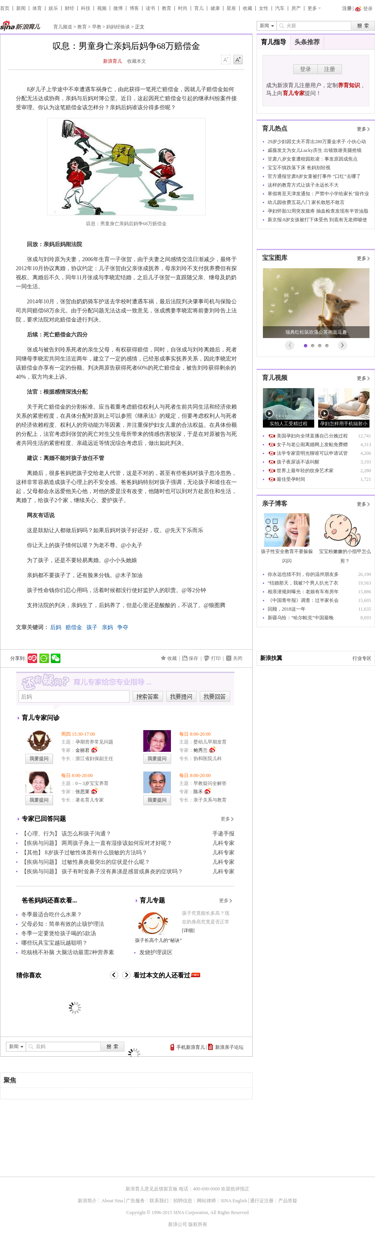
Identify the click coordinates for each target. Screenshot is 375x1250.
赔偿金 (74, 627)
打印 (216, 658)
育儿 (199, 8)
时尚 (183, 8)
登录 (305, 69)
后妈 (55, 627)
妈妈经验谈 (118, 27)
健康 (215, 8)
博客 (134, 8)
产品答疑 (287, 1200)
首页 (4, 8)
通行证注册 (262, 1200)
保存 (193, 658)
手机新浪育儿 (190, 1047)
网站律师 (206, 1200)
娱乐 (53, 8)
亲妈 (107, 627)
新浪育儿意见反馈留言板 (152, 1189)
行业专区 (361, 658)
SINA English (234, 1200)
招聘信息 (182, 1200)
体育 (37, 8)
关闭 (237, 658)
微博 (118, 8)
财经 (69, 8)
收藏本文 (136, 61)
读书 (150, 8)
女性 (263, 8)
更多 (312, 8)
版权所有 (197, 1224)
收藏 (247, 8)
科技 (85, 8)
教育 (166, 8)
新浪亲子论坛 (229, 1047)
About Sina (112, 1200)
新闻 (21, 8)
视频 (102, 8)
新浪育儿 (112, 61)
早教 (96, 27)
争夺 (122, 627)
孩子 (92, 627)
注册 (347, 8)
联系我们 (159, 1200)
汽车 (280, 8)
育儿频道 (62, 27)
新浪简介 (87, 1200)
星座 (231, 8)
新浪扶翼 (271, 658)
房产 (296, 8)
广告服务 (135, 1200)
